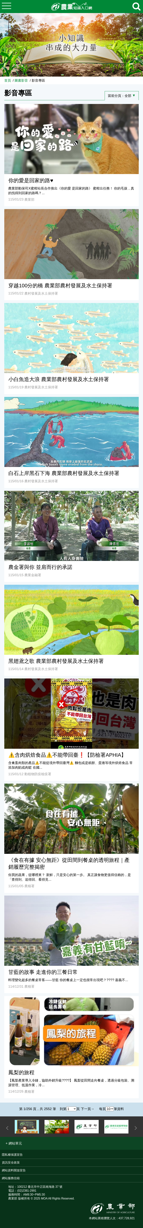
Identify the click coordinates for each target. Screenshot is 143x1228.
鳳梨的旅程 (21, 1072)
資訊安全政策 (11, 1162)
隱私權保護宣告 (12, 1154)
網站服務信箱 (11, 1178)
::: (141, 79)
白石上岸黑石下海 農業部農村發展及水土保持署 (63, 473)
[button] (13, 1143)
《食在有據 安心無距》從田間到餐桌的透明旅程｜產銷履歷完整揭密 (69, 863)
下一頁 (86, 1109)
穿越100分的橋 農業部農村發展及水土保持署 (60, 285)
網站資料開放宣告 (14, 1170)
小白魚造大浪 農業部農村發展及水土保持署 (58, 379)
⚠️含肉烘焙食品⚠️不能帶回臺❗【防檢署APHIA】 (67, 755)
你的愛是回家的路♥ (30, 180)
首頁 (7, 80)
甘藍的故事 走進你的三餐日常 (43, 972)
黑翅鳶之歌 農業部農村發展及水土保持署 (56, 661)
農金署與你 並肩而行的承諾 (40, 567)
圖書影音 (21, 80)
